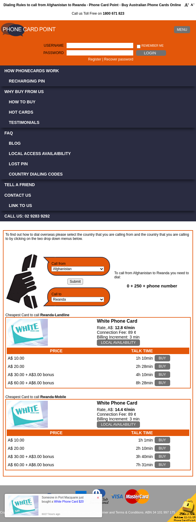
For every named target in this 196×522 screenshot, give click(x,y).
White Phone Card (117, 321)
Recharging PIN (27, 81)
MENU (182, 30)
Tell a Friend (19, 184)
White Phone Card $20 (69, 501)
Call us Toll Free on (98, 13)
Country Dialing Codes (36, 174)
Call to (56, 294)
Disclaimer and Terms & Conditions (118, 512)
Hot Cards (21, 112)
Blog (15, 143)
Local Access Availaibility (40, 153)
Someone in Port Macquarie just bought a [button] (63, 499)
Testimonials (24, 122)
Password (53, 53)
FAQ (8, 133)
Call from (58, 264)
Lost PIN (18, 163)
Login (150, 53)
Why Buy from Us (24, 91)
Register (94, 59)
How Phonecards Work (31, 70)
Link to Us (20, 205)
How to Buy (22, 102)
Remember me (150, 46)
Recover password (118, 59)
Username (54, 45)
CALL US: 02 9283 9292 (27, 216)
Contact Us (17, 195)
